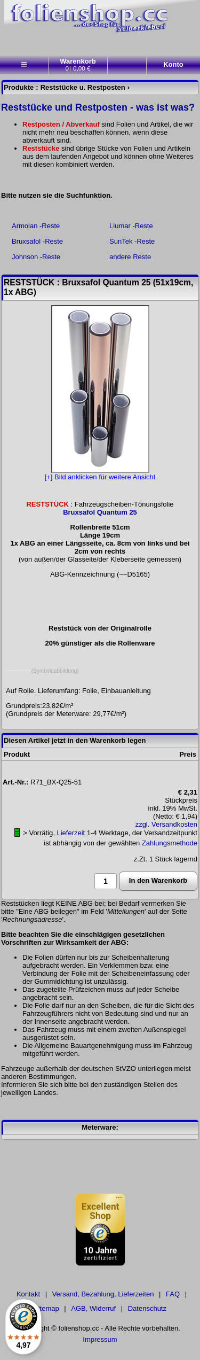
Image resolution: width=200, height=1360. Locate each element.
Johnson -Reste (36, 257)
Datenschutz (147, 1308)
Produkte (19, 87)
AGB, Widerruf (93, 1308)
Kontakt (28, 1294)
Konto (173, 64)
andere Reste (130, 257)
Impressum (100, 1339)
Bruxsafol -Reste (37, 241)
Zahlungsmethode (169, 843)
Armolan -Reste (36, 226)
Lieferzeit (71, 833)
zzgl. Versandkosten (166, 824)
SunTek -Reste (132, 241)
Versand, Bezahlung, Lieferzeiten (103, 1294)
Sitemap (46, 1308)
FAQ (173, 1294)
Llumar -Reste (131, 226)
